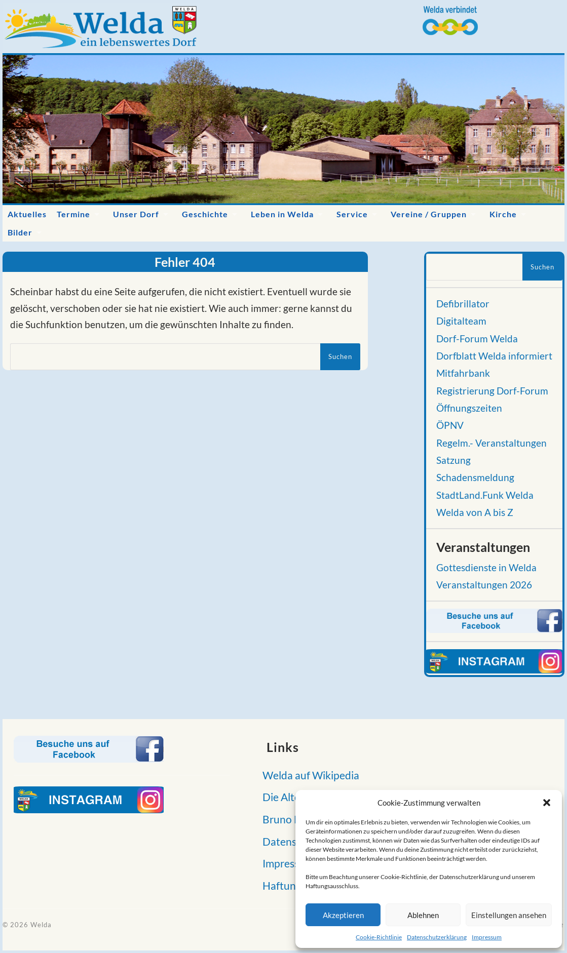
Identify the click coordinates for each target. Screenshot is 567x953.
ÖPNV (450, 425)
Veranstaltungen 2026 (484, 584)
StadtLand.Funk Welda (485, 495)
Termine (73, 214)
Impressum (487, 937)
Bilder (20, 232)
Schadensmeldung (475, 477)
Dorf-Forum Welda (477, 338)
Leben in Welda (282, 214)
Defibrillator (462, 303)
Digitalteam (461, 321)
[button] (547, 803)
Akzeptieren (343, 915)
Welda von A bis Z (474, 512)
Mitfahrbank (463, 373)
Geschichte (205, 214)
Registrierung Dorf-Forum (492, 390)
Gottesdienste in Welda (486, 567)
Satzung (453, 460)
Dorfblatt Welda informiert (494, 356)
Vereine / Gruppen (429, 214)
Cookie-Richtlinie (379, 937)
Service (352, 214)
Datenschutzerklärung (437, 937)
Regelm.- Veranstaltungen (491, 443)
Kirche (503, 214)
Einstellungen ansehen (508, 915)
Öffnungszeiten (469, 408)
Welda (41, 925)
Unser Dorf (136, 214)
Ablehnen (423, 915)
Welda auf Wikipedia (307, 775)
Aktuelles (27, 214)
